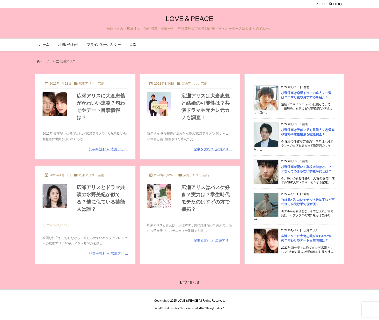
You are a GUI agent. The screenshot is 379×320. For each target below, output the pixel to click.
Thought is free (214, 308)
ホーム (45, 61)
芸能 (101, 83)
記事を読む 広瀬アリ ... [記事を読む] (108, 149)
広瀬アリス (87, 83)
